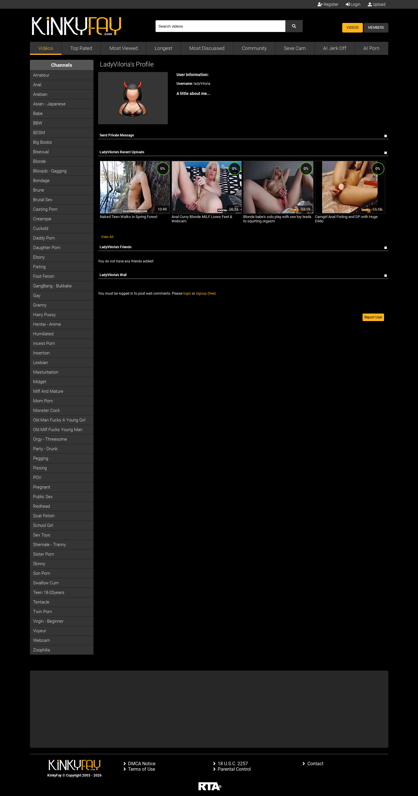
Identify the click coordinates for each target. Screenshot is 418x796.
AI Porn (371, 48)
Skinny (39, 563)
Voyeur (39, 630)
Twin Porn (42, 611)
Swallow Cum (46, 583)
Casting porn (45, 209)
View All (107, 237)
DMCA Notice (141, 763)
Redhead (41, 506)
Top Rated (81, 48)
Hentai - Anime (47, 324)
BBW (37, 123)
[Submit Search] (294, 26)
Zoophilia (41, 650)
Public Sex (43, 496)
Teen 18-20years (48, 592)
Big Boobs (42, 142)
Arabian (40, 94)
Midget (39, 381)
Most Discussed (206, 48)
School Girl (43, 525)
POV (37, 477)
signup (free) (206, 293)
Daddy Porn (44, 238)
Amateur (41, 75)
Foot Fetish (43, 276)
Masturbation (45, 372)
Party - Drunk (45, 448)
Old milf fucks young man (57, 429)
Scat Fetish (44, 515)
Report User (373, 317)
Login (353, 4)
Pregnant (41, 487)
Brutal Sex (42, 199)
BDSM (39, 132)
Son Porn (41, 573)
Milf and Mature (48, 391)
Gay (36, 295)
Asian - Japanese (49, 104)
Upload (376, 4)
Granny (39, 305)
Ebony (39, 257)
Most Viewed (123, 48)
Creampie (42, 218)
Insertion (41, 353)
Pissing (40, 468)
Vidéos (45, 48)
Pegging (40, 458)
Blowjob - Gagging (49, 171)
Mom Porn (43, 401)
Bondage (41, 180)
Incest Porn (44, 343)
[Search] (220, 26)
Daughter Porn (46, 247)
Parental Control (234, 769)
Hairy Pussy (44, 314)
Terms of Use (141, 769)
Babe (38, 113)
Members (376, 28)
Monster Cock (46, 410)
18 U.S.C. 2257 (233, 763)
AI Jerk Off (334, 48)
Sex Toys (41, 535)
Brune (38, 190)
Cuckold (40, 228)
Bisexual (41, 151)
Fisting (39, 266)
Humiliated (43, 333)
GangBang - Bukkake (52, 286)
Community (254, 48)
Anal (37, 84)
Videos (352, 28)
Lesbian (40, 362)
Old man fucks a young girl (59, 420)
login (187, 293)
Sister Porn (43, 554)
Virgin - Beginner (48, 621)
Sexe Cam (295, 48)
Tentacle (41, 602)
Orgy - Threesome (50, 439)
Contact (315, 763)
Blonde (39, 161)
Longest (163, 48)
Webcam (41, 640)
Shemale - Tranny (49, 544)
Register (328, 4)
